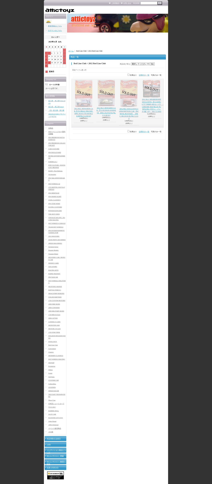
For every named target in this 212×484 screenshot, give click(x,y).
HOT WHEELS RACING (56, 359)
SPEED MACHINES (55, 243)
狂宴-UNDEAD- (53, 468)
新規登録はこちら (55, 26)
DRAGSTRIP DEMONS (56, 293)
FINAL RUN (52, 341)
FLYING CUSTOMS (55, 207)
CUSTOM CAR (53, 380)
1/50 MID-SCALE (54, 315)
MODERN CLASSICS (55, 355)
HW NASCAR (53, 277)
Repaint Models (53, 250)
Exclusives (51, 366)
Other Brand (52, 421)
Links (49, 444)
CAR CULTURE (53, 149)
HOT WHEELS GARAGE (56, 223)
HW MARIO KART (54, 196)
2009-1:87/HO (53, 318)
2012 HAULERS (53, 236)
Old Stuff (51, 363)
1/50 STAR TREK (54, 332)
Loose (50, 373)
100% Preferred (53, 425)
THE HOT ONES (54, 214)
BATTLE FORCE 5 (54, 290)
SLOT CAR (52, 414)
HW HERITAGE (53, 193)
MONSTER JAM (53, 325)
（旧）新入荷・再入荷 (56, 110)
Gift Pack (51, 377)
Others (50, 370)
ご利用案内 (115, 3)
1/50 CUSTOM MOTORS (56, 300)
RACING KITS (53, 270)
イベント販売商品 (54, 428)
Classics (51, 352)
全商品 (50, 128)
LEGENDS (52, 387)
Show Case (51, 400)
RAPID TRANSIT (54, 274)
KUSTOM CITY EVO (55, 418)
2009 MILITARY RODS (56, 311)
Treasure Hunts (53, 254)
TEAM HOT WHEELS (55, 227)
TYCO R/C (52, 407)
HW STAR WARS (54, 203)
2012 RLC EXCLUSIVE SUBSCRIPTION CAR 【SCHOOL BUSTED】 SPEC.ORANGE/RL (129, 113)
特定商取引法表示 (54, 439)
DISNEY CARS (53, 263)
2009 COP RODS (54, 307)
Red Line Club (53, 345)
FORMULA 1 (52, 162)
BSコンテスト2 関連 (55, 456)
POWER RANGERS (55, 211)
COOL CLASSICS (54, 200)
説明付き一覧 (144, 75)
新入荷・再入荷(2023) (56, 107)
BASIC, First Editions (55, 171)
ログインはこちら (55, 30)
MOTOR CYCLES (54, 329)
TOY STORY (52, 266)
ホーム (71, 51)
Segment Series (53, 247)
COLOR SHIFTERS (55, 297)
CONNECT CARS (54, 322)
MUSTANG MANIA (55, 286)
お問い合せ (127, 3)
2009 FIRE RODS (54, 304)
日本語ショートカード (56, 404)
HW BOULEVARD (54, 152)
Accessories (52, 174)
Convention (52, 348)
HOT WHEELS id (54, 184)
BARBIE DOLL (53, 411)
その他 (50, 432)
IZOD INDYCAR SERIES (57, 240)
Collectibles (52, 384)
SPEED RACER (53, 391)
